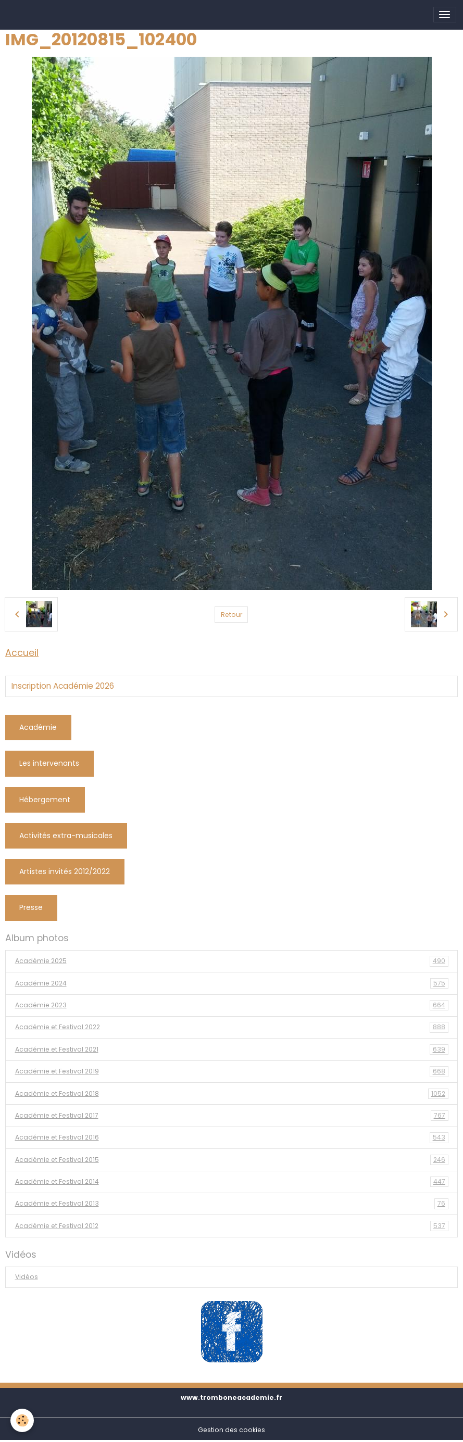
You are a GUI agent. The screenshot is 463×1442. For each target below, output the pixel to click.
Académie (38, 727)
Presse (31, 907)
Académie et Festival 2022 (231, 1027)
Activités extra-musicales (65, 835)
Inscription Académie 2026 (62, 686)
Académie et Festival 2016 (231, 1137)
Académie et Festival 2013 (231, 1203)
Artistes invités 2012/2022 (64, 871)
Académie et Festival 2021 (231, 1049)
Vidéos (26, 1276)
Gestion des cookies (231, 1429)
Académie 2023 (231, 1005)
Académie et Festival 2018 (231, 1094)
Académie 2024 (231, 983)
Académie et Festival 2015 (231, 1160)
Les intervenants (49, 763)
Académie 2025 (231, 961)
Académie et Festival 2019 (231, 1071)
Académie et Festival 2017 (231, 1115)
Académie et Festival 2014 (231, 1182)
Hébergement (44, 799)
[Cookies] (22, 1420)
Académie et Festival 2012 (231, 1226)
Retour (231, 614)
